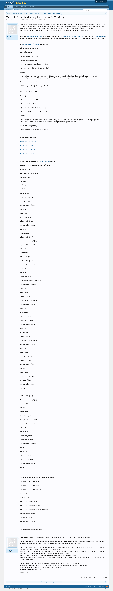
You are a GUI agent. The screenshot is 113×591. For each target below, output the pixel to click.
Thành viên (23, 6)
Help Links (31, 6)
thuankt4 (39, 19)
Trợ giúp (90, 586)
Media (16, 6)
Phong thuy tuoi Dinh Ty (27, 145)
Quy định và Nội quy (103, 588)
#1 (106, 532)
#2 (106, 572)
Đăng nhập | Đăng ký (101, 1)
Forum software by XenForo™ (18, 588)
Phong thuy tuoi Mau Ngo (28, 149)
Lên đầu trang (102, 586)
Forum (10, 6)
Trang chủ (95, 586)
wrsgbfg (9, 550)
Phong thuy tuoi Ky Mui (27, 153)
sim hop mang (100, 36)
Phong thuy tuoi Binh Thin (28, 141)
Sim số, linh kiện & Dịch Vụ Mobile (22, 19)
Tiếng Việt (7, 586)
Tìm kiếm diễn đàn (10, 9)
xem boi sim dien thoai (34, 36)
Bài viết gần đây (20, 9)
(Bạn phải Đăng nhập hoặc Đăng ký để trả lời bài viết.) (94, 577)
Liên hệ (85, 586)
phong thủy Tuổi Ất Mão (31, 44)
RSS (107, 586)
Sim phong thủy (44, 161)
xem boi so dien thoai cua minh (73, 36)
